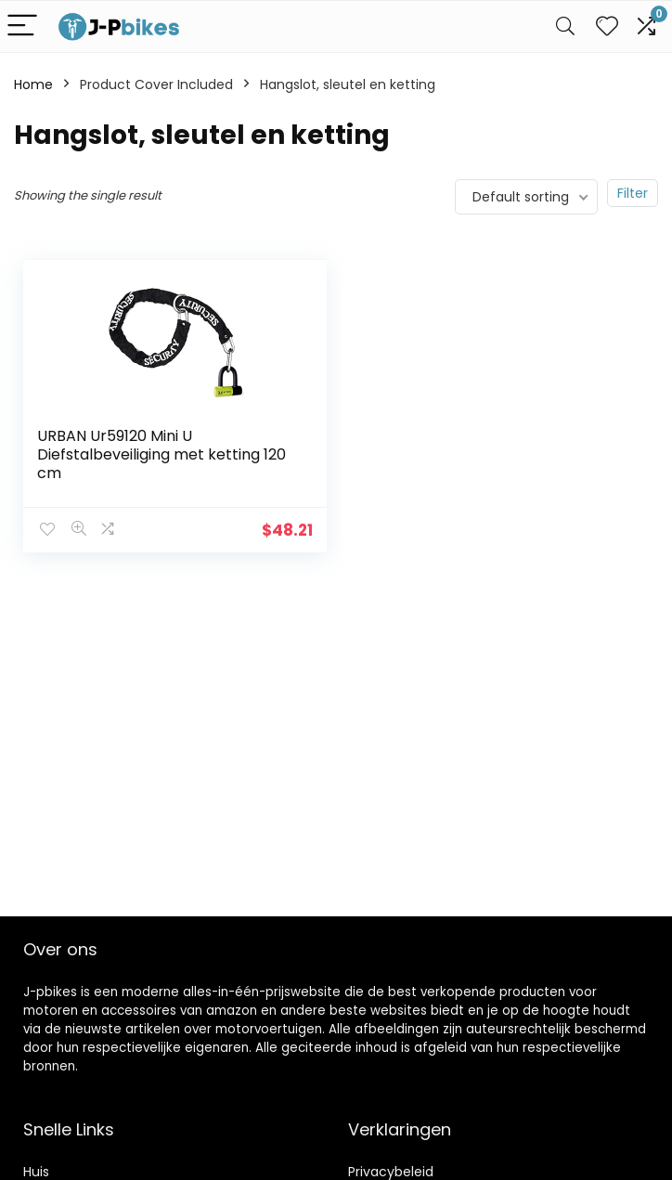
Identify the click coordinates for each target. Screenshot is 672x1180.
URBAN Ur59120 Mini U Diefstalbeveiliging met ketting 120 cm (161, 454)
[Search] (565, 26)
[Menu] (22, 26)
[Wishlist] (607, 26)
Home (33, 84)
